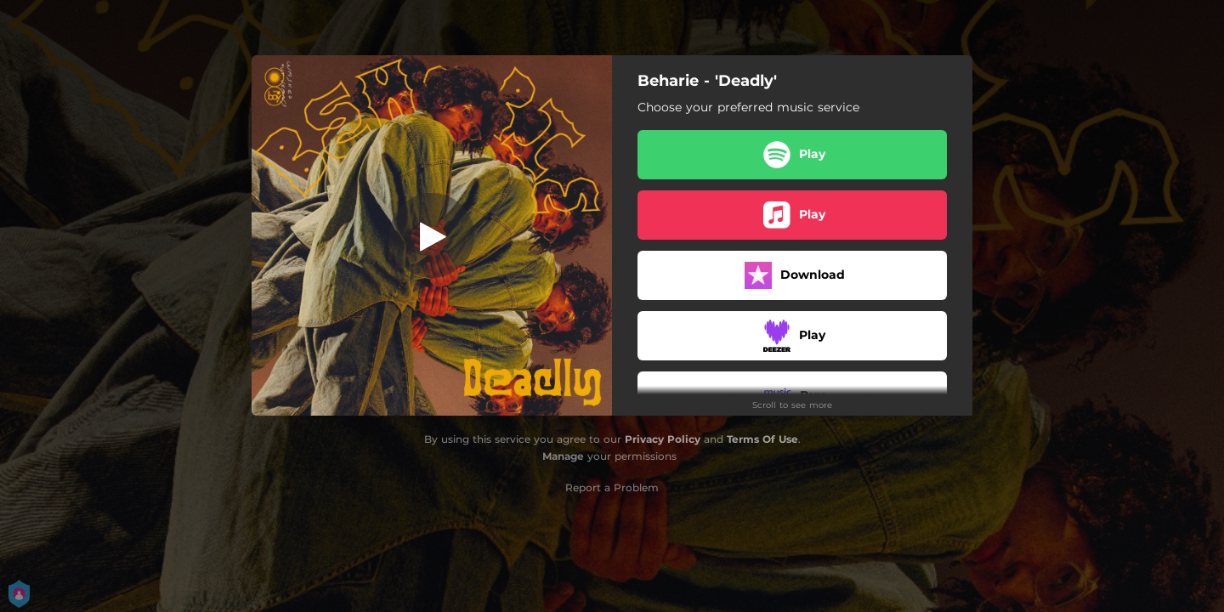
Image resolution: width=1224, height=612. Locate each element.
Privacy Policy (662, 439)
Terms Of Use (762, 439)
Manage (563, 456)
